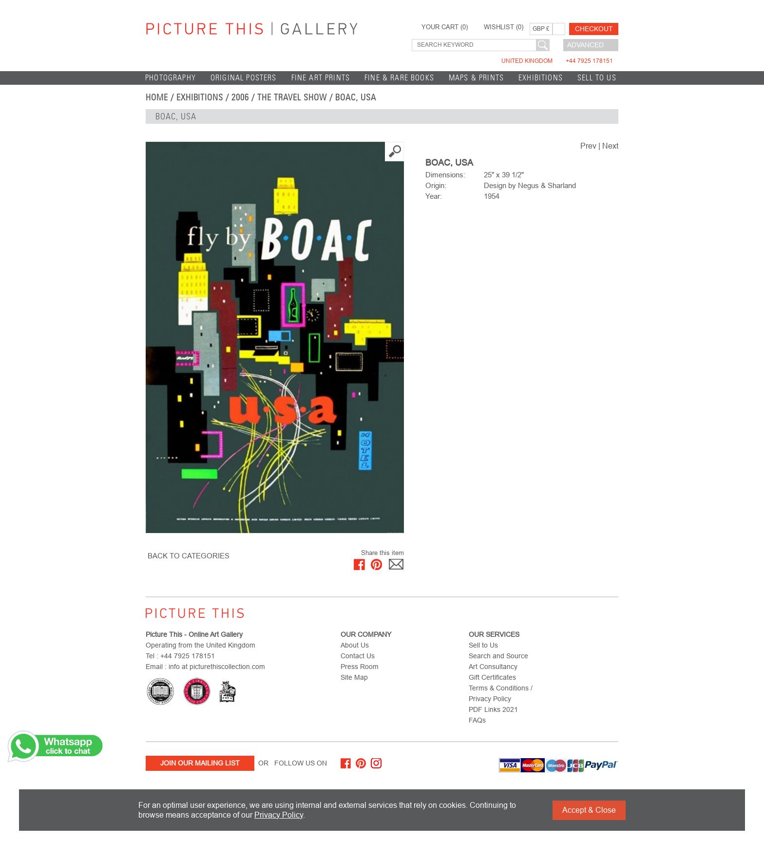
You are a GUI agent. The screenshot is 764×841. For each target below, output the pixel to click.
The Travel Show (292, 97)
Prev (588, 146)
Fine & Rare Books (399, 77)
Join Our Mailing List (200, 763)
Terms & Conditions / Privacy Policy (501, 693)
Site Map (354, 677)
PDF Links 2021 (493, 709)
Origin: (435, 185)
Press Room (360, 666)
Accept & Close (589, 810)
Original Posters (243, 77)
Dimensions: (445, 175)
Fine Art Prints (320, 77)
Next (610, 146)
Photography (170, 77)
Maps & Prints (476, 77)
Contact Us (358, 656)
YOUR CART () (444, 27)
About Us (355, 645)
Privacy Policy (278, 815)
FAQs (477, 720)
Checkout (594, 29)
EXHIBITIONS (540, 77)
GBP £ (541, 28)
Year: (433, 196)
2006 (240, 97)
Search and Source (498, 656)
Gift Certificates (492, 677)
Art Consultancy (493, 666)
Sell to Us (596, 77)
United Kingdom (557, 61)
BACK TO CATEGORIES (188, 556)
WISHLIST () (503, 27)
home (157, 97)
